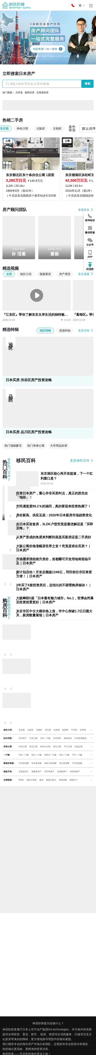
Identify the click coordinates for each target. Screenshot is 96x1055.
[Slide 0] (30, 56)
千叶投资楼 (77, 763)
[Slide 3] (52, 56)
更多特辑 (86, 330)
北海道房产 (24, 771)
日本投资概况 (80, 738)
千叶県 (74, 730)
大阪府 (30, 730)
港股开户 (74, 780)
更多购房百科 (9, 608)
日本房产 (23, 738)
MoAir (21, 780)
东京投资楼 (36, 763)
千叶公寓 (68, 746)
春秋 (41, 780)
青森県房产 (36, 771)
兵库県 (83, 730)
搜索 (87, 83)
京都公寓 (78, 746)
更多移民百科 (82, 460)
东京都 (22, 730)
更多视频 (86, 274)
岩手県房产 (49, 771)
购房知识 (68, 738)
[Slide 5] (66, 56)
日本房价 (57, 738)
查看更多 (86, 209)
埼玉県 (48, 730)
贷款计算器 (31, 780)
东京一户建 (36, 755)
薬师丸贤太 (51, 780)
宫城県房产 (62, 771)
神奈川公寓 (45, 746)
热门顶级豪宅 (13, 445)
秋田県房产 (75, 771)
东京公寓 (33, 746)
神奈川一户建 (50, 755)
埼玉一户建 (64, 755)
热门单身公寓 (35, 445)
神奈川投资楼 (50, 763)
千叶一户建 (77, 755)
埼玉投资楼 (64, 763)
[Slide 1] (37, 56)
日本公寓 (33, 738)
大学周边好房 (58, 445)
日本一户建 (45, 738)
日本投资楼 (24, 763)
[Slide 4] (59, 56)
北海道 (57, 730)
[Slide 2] (44, 56)
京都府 (39, 730)
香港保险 (63, 780)
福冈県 (65, 730)
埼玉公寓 (57, 746)
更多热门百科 (9, 469)
